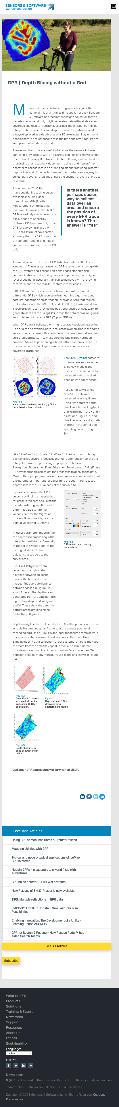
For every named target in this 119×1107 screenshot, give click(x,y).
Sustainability (17, 1043)
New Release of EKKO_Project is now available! (43, 891)
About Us (13, 1033)
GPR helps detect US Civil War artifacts (39, 882)
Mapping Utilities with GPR (30, 849)
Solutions (13, 1006)
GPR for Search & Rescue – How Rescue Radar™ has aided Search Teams (48, 934)
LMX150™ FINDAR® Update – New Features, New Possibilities (45, 910)
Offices (11, 1038)
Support (12, 1022)
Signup (10, 1080)
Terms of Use (14, 1087)
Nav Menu (113, 6)
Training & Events (19, 1012)
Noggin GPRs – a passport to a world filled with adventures (44, 871)
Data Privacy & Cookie (41, 1087)
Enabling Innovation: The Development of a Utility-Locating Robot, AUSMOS (46, 922)
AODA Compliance (70, 1087)
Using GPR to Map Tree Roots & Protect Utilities (44, 840)
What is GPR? (16, 996)
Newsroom (14, 1017)
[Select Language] (19, 1053)
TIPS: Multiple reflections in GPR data (37, 899)
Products (13, 1001)
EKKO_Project (78, 358)
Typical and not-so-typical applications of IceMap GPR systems (46, 859)
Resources (14, 1027)
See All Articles (57, 946)
